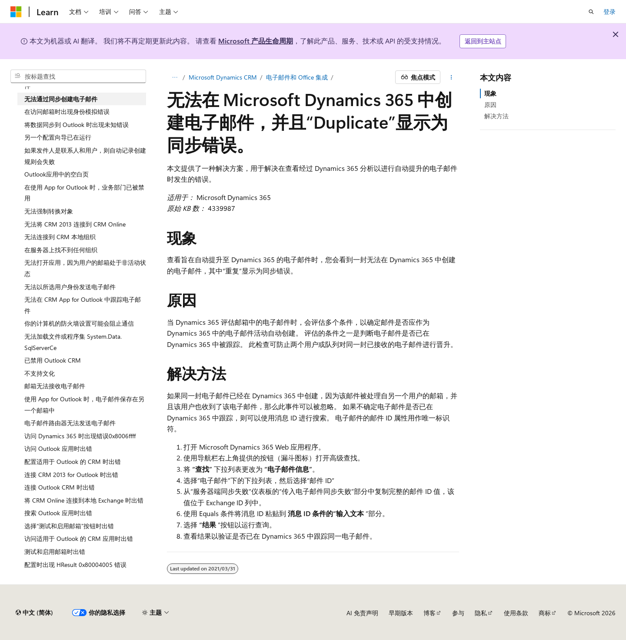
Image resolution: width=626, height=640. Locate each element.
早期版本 (401, 613)
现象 (490, 93)
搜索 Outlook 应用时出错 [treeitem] (58, 513)
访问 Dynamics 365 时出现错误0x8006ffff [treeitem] (80, 436)
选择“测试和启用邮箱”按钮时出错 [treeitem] (69, 526)
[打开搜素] (591, 12)
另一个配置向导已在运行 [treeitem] (57, 137)
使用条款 (516, 613)
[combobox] (78, 76)
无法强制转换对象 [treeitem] (48, 211)
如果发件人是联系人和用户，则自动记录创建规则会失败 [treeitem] (85, 156)
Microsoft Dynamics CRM (223, 77)
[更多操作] (451, 77)
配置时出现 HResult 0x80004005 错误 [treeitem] (75, 564)
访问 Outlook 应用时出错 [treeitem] (58, 448)
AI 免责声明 (362, 613)
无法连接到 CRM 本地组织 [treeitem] (60, 237)
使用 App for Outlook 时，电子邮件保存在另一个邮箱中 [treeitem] (84, 404)
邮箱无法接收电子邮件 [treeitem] (54, 386)
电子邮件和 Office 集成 (297, 77)
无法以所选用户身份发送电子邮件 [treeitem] (70, 287)
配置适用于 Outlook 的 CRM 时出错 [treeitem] (72, 461)
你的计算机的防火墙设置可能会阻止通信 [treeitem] (79, 323)
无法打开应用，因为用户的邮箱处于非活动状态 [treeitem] (85, 268)
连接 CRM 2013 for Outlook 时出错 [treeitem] (71, 474)
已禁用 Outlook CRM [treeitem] (52, 360)
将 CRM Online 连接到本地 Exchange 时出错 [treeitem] (83, 500)
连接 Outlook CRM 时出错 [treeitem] (59, 487)
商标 (545, 613)
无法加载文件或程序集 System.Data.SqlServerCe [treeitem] (73, 342)
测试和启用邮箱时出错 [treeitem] (54, 551)
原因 (490, 104)
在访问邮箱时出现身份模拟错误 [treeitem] (67, 111)
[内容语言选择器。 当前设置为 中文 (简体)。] (34, 613)
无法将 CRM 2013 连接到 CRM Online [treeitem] (75, 224)
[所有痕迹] (174, 77)
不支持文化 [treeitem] (39, 373)
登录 (609, 11)
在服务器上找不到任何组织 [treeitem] (60, 250)
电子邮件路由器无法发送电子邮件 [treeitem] (70, 423)
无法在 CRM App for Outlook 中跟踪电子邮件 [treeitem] (82, 305)
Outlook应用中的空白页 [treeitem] (56, 174)
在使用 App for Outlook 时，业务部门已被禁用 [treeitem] (84, 193)
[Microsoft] (16, 11)
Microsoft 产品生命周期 (255, 40)
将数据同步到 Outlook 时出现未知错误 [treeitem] (76, 124)
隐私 (481, 613)
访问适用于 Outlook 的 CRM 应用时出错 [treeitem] (78, 538)
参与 (458, 613)
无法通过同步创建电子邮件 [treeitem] (60, 99)
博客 (429, 613)
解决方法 (496, 116)
